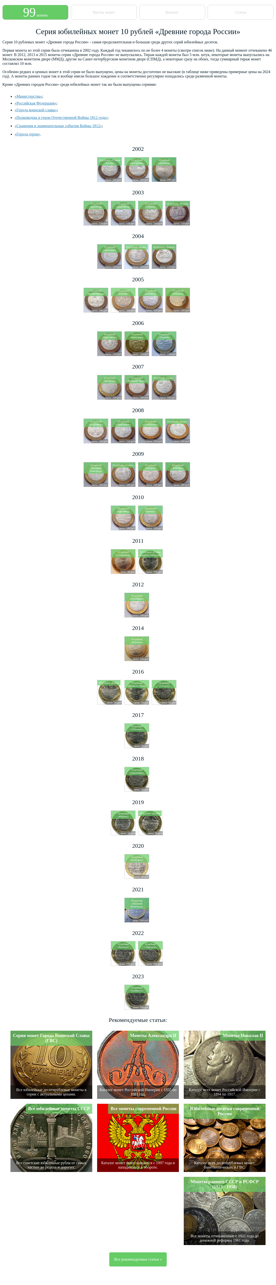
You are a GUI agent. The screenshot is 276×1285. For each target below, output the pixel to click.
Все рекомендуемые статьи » (138, 1259)
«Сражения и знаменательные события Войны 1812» (58, 126)
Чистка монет (103, 12)
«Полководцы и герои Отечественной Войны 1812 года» (61, 117)
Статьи (240, 12)
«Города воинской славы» (36, 110)
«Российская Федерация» (35, 103)
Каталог (172, 12)
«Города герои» (27, 134)
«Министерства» (28, 96)
